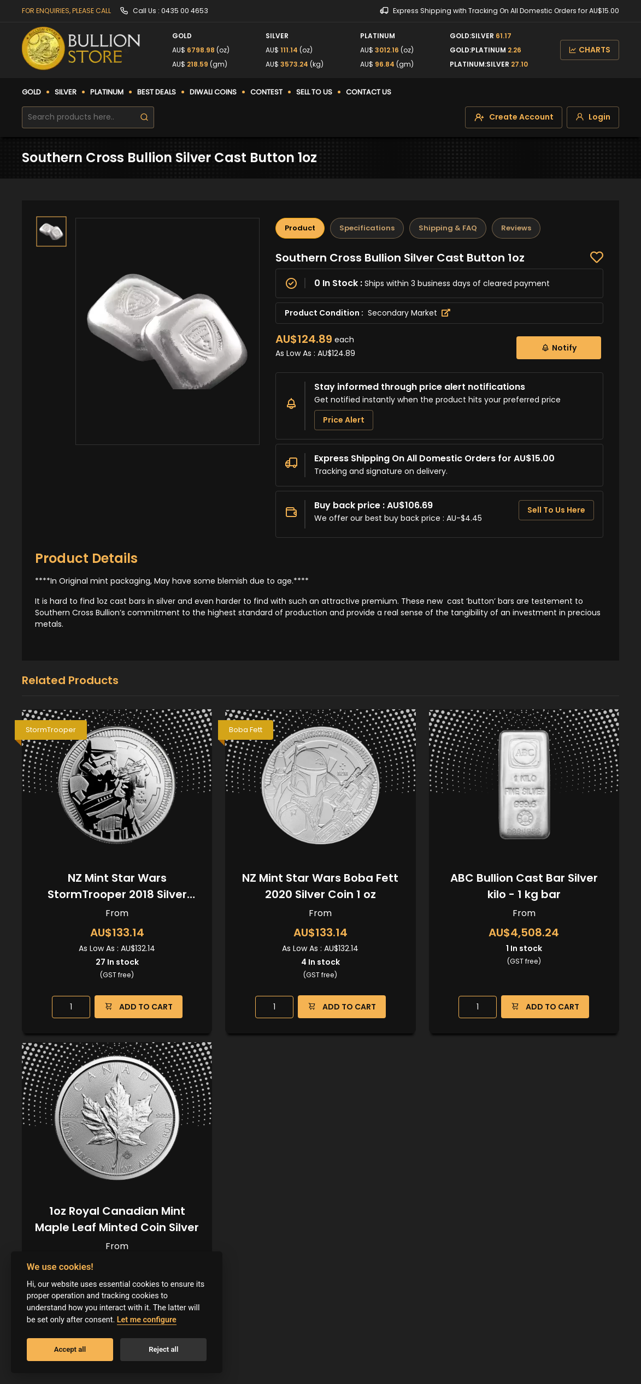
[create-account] (513, 117)
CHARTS (589, 49)
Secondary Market (409, 312)
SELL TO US (314, 92)
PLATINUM (107, 92)
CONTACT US (368, 92)
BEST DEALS (156, 92)
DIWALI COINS (213, 92)
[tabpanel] (439, 394)
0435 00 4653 (184, 10)
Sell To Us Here (556, 509)
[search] (144, 117)
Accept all (70, 1349)
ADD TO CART (138, 1006)
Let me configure (147, 1319)
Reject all (163, 1349)
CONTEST (266, 92)
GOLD (31, 92)
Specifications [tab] (367, 228)
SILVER (66, 92)
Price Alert (343, 419)
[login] (593, 117)
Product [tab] (300, 228)
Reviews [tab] (516, 228)
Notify (559, 347)
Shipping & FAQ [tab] (448, 228)
